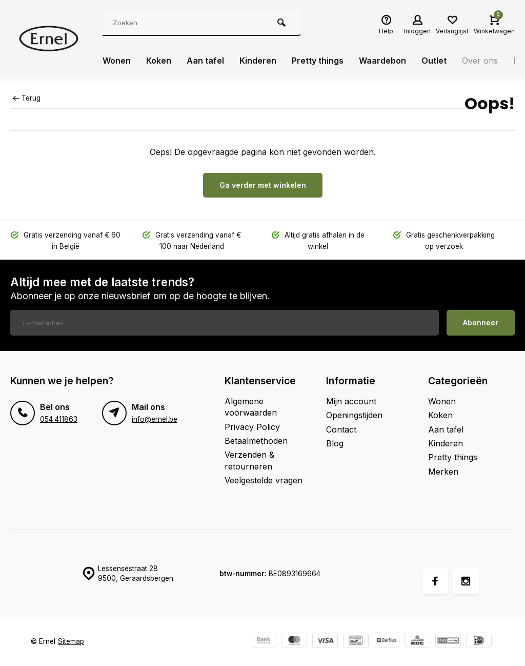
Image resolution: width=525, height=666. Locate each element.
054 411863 (58, 419)
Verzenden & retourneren (249, 460)
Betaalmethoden (256, 441)
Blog (335, 443)
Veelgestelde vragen (263, 480)
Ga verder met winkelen (262, 185)
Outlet (434, 60)
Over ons (480, 60)
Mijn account (351, 401)
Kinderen (257, 60)
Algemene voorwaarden (251, 407)
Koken (158, 60)
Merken (443, 471)
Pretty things (318, 60)
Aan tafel (205, 60)
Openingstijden (354, 415)
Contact (341, 429)
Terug (27, 98)
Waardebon (382, 60)
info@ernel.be (154, 419)
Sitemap (71, 641)
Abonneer (480, 322)
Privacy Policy (252, 427)
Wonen (117, 60)
